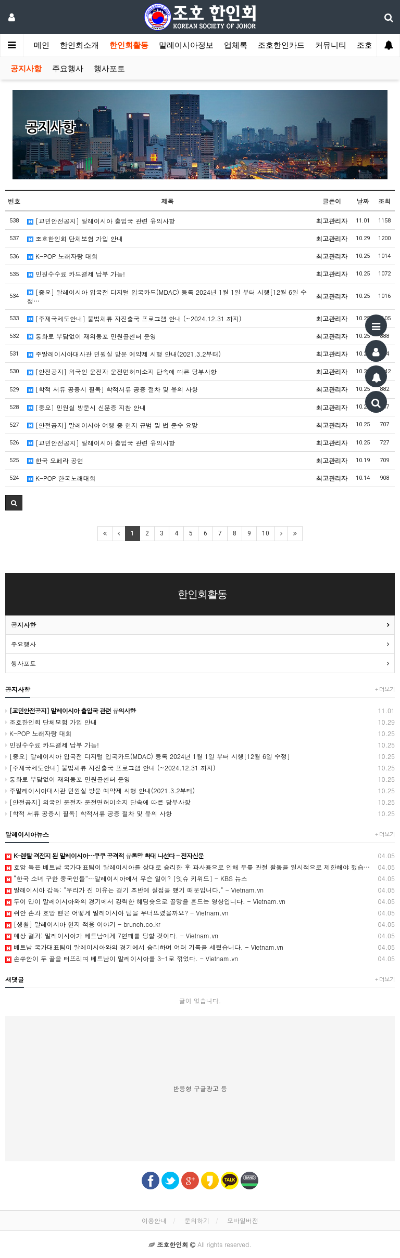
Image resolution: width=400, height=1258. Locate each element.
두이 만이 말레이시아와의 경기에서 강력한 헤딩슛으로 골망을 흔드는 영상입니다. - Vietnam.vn (200, 901)
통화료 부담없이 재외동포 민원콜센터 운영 (91, 336)
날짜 (363, 200)
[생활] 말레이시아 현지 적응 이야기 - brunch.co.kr (200, 924)
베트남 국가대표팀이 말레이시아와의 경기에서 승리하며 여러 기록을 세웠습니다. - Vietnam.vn (200, 947)
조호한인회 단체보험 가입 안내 (75, 238)
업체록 (235, 45)
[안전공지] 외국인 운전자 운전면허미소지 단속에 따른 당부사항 (122, 371)
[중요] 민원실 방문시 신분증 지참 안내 (86, 407)
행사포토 (109, 68)
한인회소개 (79, 45)
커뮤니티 (330, 45)
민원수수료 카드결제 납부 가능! (76, 273)
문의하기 (196, 1220)
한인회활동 (128, 45)
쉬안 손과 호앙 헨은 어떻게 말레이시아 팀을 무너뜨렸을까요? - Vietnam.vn (200, 913)
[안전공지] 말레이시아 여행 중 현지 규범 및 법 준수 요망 (112, 425)
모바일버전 (242, 1220)
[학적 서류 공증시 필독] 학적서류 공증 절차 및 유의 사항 (112, 389)
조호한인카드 (281, 45)
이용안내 (154, 1220)
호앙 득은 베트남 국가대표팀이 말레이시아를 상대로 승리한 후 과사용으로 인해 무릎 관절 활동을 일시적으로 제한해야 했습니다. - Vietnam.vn (200, 867)
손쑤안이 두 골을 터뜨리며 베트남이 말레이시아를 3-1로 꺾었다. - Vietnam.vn (200, 958)
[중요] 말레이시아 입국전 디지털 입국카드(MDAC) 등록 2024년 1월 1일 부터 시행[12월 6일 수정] (200, 756)
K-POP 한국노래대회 (61, 478)
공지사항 (26, 68)
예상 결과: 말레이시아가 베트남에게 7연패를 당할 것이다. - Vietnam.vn (200, 935)
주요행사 (67, 68)
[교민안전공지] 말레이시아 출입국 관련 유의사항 (101, 220)
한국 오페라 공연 (55, 460)
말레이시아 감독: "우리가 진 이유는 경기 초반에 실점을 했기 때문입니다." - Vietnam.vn (200, 890)
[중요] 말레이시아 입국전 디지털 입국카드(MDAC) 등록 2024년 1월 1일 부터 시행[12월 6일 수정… (167, 296)
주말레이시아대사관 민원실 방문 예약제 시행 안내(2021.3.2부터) (124, 353)
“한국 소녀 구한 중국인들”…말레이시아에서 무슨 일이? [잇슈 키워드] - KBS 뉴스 (200, 878)
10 (265, 533)
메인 (41, 45)
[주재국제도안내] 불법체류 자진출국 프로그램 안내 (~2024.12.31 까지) (134, 318)
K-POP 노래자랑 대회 (62, 256)
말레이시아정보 (186, 45)
